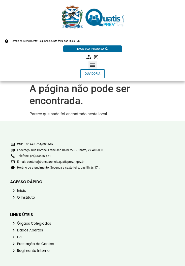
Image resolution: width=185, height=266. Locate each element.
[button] (92, 65)
